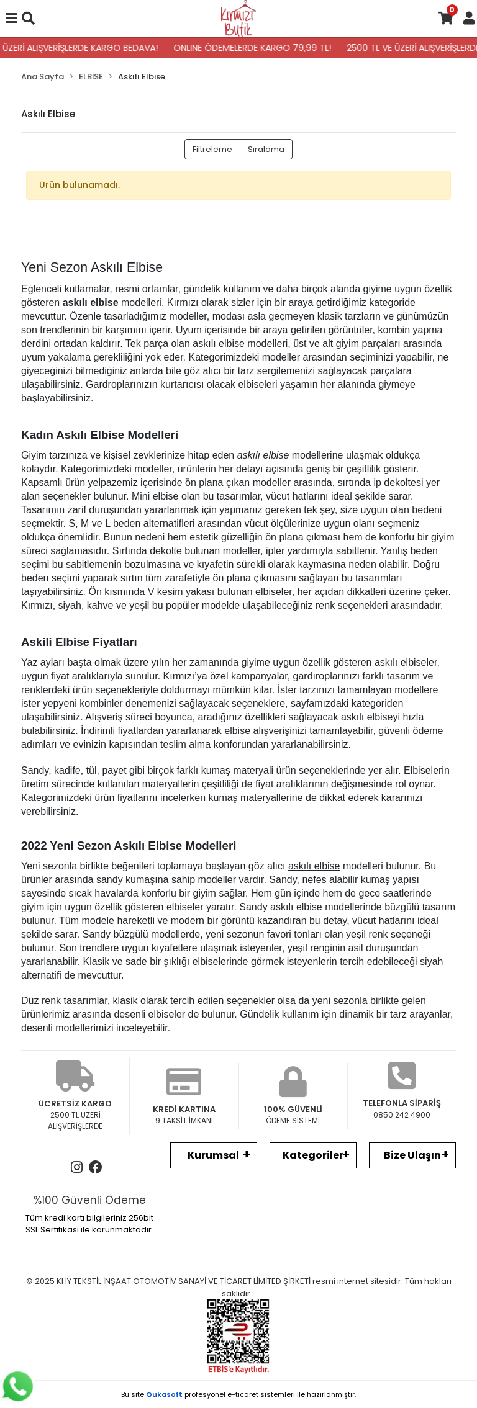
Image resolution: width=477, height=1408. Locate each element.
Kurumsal (213, 1155)
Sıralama (266, 149)
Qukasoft (164, 1394)
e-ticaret (242, 1394)
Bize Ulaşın (412, 1155)
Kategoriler (313, 1155)
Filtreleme (212, 149)
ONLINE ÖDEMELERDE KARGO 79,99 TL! (258, 48)
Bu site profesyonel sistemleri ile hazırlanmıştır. (238, 1394)
